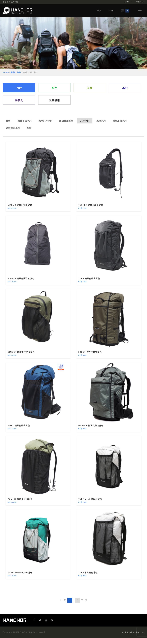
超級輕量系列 (66, 120)
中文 (138, 2)
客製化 (19, 100)
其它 (125, 88)
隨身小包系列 (25, 120)
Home (6, 72)
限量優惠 (54, 100)
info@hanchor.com (133, 632)
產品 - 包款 (16, 72)
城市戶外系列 (45, 120)
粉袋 (29, 127)
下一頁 (84, 600)
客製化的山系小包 (10, 2)
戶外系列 (85, 120)
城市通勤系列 (120, 120)
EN (143, 2)
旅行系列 (101, 120)
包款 (19, 88)
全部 (8, 120)
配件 (54, 88)
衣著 (89, 88)
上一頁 (63, 600)
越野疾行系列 (13, 127)
